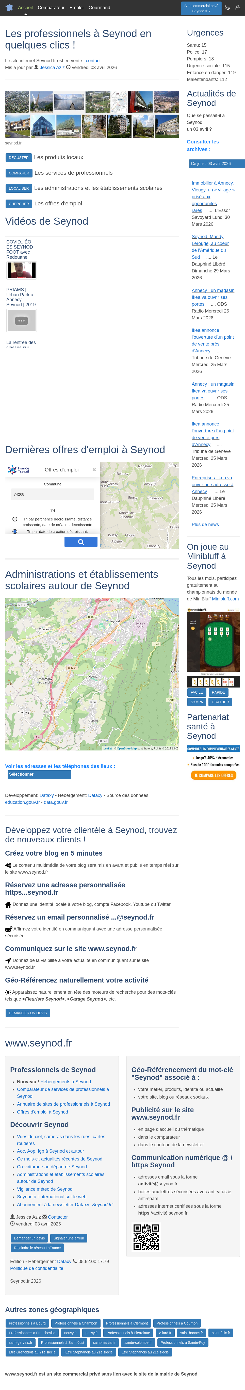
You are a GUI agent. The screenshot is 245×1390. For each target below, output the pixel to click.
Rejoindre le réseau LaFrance (37, 1248)
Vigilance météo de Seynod (45, 1189)
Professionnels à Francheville (32, 1333)
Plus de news (205, 524)
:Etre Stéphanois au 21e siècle (88, 1352)
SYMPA (197, 702)
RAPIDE (218, 692)
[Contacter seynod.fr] (237, 7)
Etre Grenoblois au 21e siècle (32, 1352)
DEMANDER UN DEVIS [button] (28, 1013)
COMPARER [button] (19, 173)
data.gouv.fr (56, 802)
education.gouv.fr (22, 802)
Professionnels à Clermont (127, 1323)
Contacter (58, 1217)
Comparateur (51, 7)
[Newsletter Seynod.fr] (227, 7)
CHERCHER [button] (19, 204)
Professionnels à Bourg (27, 1323)
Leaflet (108, 748)
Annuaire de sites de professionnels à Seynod (63, 1104)
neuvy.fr (70, 1333)
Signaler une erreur (69, 1238)
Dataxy (47, 795)
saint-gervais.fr (20, 1342)
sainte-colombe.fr (138, 1342)
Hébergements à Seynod (65, 1081)
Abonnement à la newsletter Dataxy (65, 1204)
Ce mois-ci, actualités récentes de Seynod (59, 1159)
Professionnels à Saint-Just (62, 1342)
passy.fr (92, 1333)
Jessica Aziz (52, 67)
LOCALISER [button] (19, 188)
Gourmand (99, 7)
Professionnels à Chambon (76, 1323)
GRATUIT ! (220, 702)
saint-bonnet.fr (191, 1333)
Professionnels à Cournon (177, 1323)
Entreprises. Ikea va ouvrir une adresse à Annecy (212, 484)
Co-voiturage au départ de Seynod (52, 1166)
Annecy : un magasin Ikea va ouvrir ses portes (213, 297)
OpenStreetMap (127, 748)
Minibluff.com (225, 598)
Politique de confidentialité (36, 1268)
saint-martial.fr (104, 1342)
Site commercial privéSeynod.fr (201, 8)
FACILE (197, 692)
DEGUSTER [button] (19, 158)
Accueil (25, 7)
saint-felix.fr (221, 1333)
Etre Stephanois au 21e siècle (145, 1352)
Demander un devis (29, 1238)
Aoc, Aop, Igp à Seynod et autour (50, 1151)
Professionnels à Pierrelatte (128, 1333)
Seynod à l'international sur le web (52, 1196)
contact (93, 60)
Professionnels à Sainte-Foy (183, 1342)
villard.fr (165, 1333)
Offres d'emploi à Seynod (42, 1112)
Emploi (77, 7)
